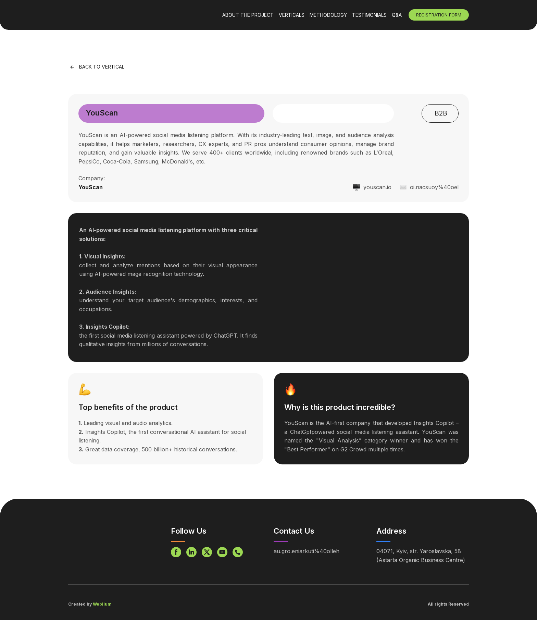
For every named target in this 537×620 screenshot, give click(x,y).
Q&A (397, 15)
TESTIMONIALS (369, 15)
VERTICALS (291, 15)
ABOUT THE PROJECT (248, 15)
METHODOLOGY (328, 15)
